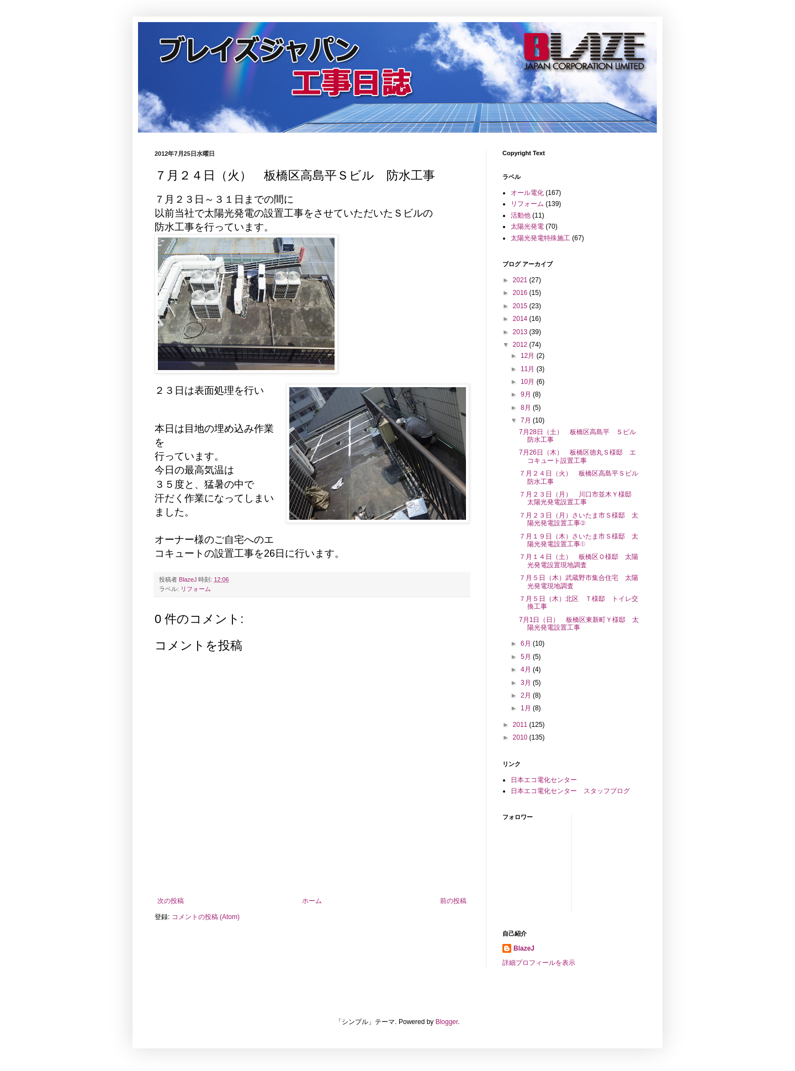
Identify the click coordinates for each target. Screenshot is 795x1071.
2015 (521, 306)
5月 (527, 657)
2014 (521, 319)
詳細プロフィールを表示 (538, 963)
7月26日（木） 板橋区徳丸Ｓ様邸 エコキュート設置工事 (577, 456)
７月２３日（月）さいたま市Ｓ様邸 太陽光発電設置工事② (578, 519)
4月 (527, 669)
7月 (527, 420)
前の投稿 (453, 901)
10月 (529, 382)
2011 (521, 725)
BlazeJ (523, 948)
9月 (527, 394)
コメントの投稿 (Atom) (206, 917)
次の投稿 (170, 901)
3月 (527, 683)
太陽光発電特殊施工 (540, 238)
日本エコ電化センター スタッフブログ (570, 791)
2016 (521, 293)
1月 (527, 708)
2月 (527, 695)
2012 (521, 345)
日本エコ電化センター (544, 780)
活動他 (521, 215)
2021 (521, 280)
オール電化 (527, 193)
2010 (521, 737)
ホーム (312, 901)
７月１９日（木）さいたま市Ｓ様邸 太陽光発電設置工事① (578, 540)
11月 (529, 369)
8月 (527, 407)
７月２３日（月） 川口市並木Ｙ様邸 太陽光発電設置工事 (578, 498)
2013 (521, 332)
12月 (529, 356)
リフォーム (196, 588)
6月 (527, 643)
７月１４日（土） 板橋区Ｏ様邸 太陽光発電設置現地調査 (578, 560)
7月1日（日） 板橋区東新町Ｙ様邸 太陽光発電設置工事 (579, 623)
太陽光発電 (527, 226)
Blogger (447, 1022)
